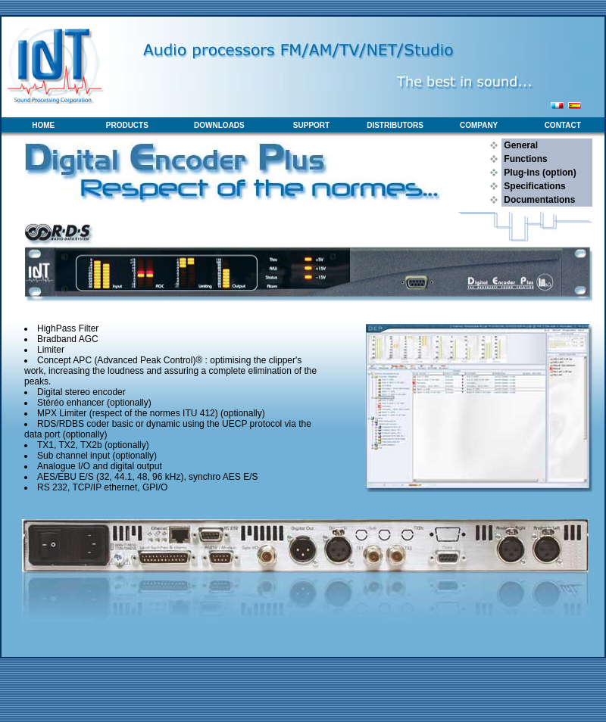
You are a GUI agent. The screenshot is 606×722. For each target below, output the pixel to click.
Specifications (533, 186)
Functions (524, 159)
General (519, 145)
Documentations (538, 200)
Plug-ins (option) (538, 172)
